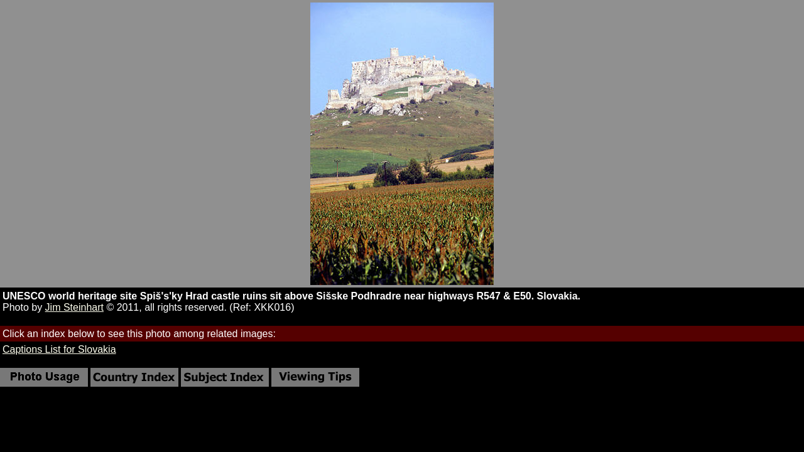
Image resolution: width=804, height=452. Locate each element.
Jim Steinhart (74, 307)
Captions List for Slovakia (59, 349)
